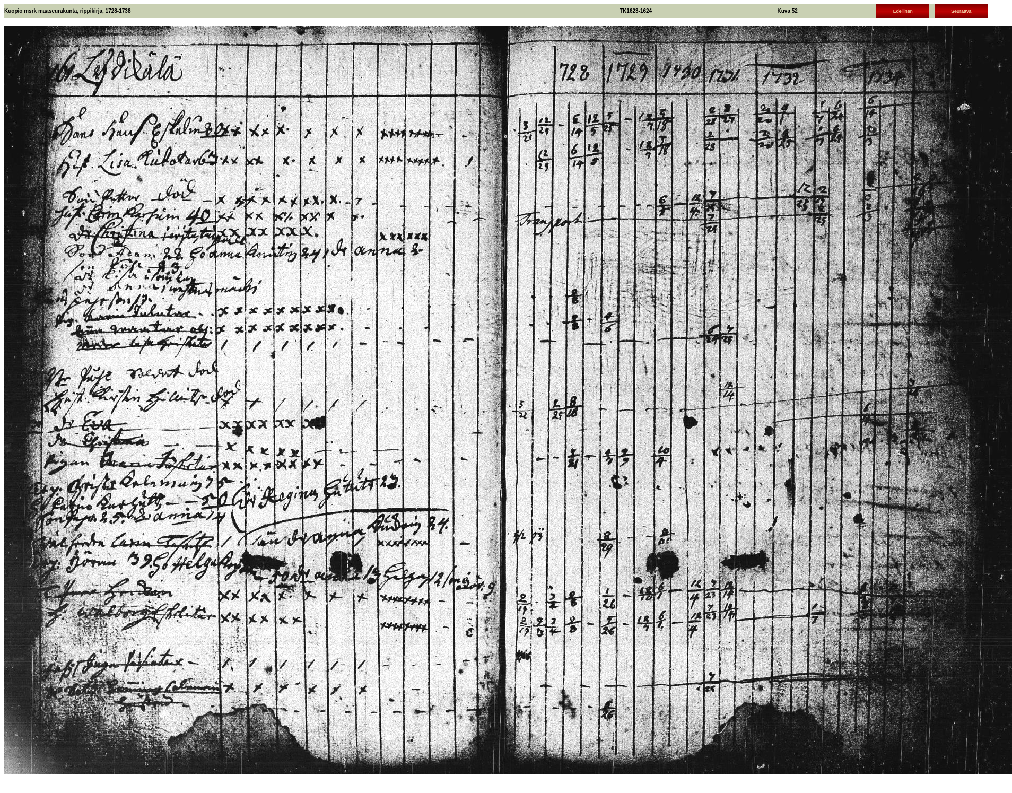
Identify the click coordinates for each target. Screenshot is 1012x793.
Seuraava (961, 11)
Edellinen (903, 11)
